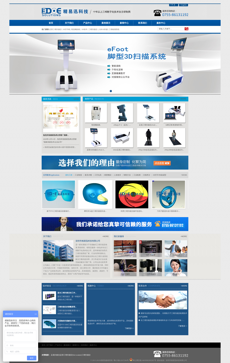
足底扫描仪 (55, 355)
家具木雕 (88, 175)
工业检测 (137, 175)
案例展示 (67, 345)
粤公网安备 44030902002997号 (144, 360)
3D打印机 (67, 29)
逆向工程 (68, 175)
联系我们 (85, 345)
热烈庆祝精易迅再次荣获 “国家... (56, 135)
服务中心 (93, 345)
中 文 (173, 5)
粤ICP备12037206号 (121, 360)
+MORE (76, 99)
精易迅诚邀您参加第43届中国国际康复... (60, 147)
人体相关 (117, 175)
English (184, 5)
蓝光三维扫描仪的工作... (67, 293)
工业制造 (78, 175)
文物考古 (146, 175)
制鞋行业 (127, 175)
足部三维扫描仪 (55, 29)
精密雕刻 (107, 175)
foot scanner (77, 355)
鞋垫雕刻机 (76, 29)
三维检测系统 (114, 29)
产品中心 (59, 345)
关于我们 (50, 345)
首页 (51, 23)
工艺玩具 (98, 175)
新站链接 (160, 360)
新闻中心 (76, 345)
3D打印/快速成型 (159, 175)
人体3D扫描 (103, 29)
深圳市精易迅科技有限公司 (88, 241)
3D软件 (85, 29)
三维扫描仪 (93, 29)
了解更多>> (129, 328)
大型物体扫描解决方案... (67, 321)
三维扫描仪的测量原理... (67, 307)
